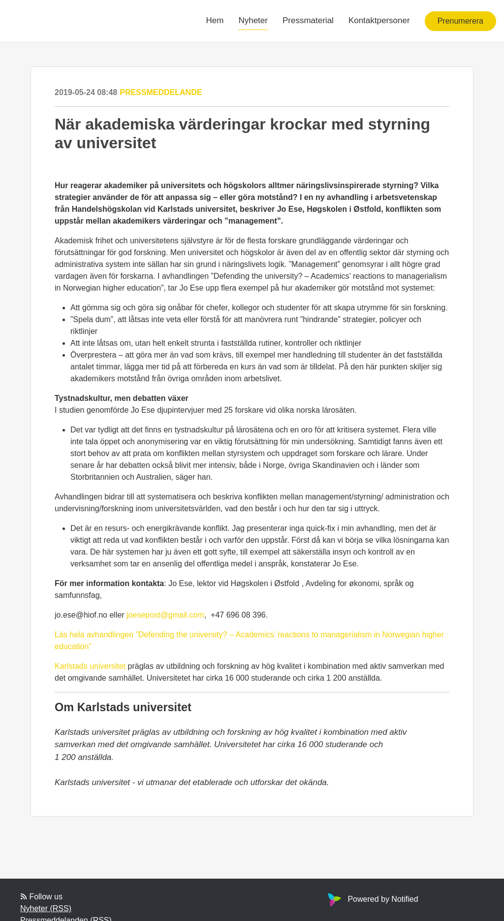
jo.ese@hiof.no (81, 615)
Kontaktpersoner (379, 20)
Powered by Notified (371, 899)
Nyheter (253, 20)
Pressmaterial (308, 20)
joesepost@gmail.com (165, 615)
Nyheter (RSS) (45, 908)
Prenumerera (460, 21)
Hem (215, 20)
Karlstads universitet (90, 666)
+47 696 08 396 (238, 615)
